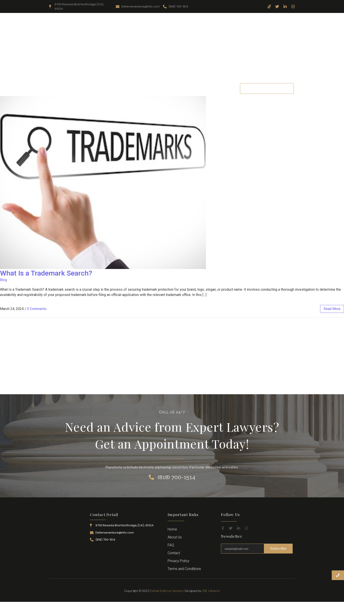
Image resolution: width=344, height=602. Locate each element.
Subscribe (278, 548)
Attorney (188, 88)
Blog (3, 280)
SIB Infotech (211, 591)
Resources (139, 88)
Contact (225, 88)
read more (332, 309)
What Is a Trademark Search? (46, 273)
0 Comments (37, 309)
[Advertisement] (172, 48)
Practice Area (164, 88)
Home (96, 88)
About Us (116, 88)
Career (207, 88)
